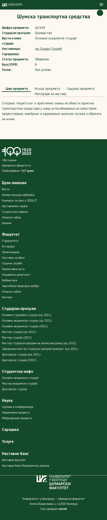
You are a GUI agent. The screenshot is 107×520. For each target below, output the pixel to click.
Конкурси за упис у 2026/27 (19, 200)
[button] (101, 4)
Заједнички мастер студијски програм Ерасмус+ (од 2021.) (40, 349)
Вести (6, 189)
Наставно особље (13, 258)
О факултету (10, 241)
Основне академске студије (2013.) (25, 326)
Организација (10, 252)
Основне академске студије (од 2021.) (27, 320)
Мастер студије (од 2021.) (19, 332)
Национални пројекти (16, 412)
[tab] (16, 89)
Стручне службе (12, 263)
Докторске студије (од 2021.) (21, 354)
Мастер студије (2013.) (17, 337)
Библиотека (9, 280)
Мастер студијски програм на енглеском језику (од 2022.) (39, 343)
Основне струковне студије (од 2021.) (26, 315)
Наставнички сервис (15, 206)
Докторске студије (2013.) (19, 360)
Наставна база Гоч (13, 460)
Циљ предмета (16, 88)
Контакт (7, 297)
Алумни (6, 223)
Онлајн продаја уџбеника (18, 195)
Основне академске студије (20, 378)
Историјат (8, 246)
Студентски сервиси (15, 212)
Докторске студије (14, 389)
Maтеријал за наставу (50, 94)
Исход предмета (47, 88)
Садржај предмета (80, 88)
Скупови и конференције (17, 407)
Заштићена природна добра (20, 286)
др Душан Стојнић (48, 49)
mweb (62, 509)
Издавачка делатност (16, 274)
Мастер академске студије (19, 383)
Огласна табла (11, 217)
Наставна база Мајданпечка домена (25, 465)
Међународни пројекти (17, 418)
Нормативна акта (13, 269)
